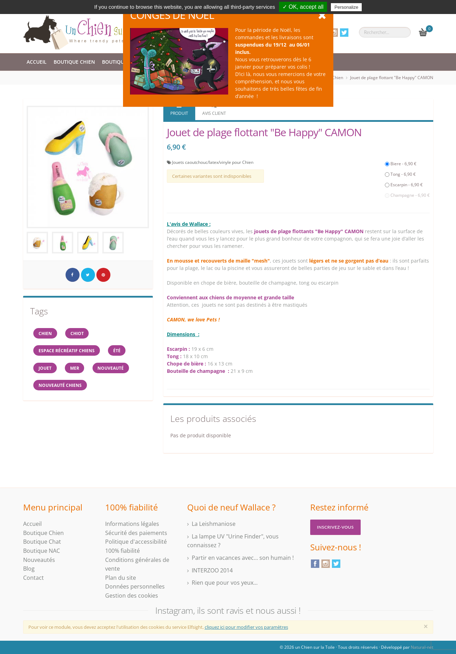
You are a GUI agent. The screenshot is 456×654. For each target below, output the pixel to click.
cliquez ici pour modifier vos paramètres (246, 627)
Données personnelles (135, 586)
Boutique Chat (121, 61)
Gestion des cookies (131, 595)
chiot (77, 333)
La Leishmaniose (214, 524)
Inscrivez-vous (335, 527)
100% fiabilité (122, 551)
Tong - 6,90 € (400, 174)
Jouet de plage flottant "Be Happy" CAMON (391, 78)
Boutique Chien (74, 61)
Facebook (315, 563)
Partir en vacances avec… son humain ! (243, 558)
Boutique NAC (41, 551)
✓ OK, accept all (303, 7)
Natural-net (422, 647)
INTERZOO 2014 (212, 570)
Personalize (346, 7)
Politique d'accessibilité (136, 541)
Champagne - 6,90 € (407, 195)
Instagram (333, 32)
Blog (29, 568)
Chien (45, 333)
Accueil (37, 61)
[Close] (426, 626)
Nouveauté (112, 368)
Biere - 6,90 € (400, 164)
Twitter (344, 32)
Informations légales (132, 524)
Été (117, 351)
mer (75, 368)
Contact (33, 578)
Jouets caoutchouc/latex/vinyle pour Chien (212, 162)
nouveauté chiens (60, 386)
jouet (45, 368)
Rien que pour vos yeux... (225, 582)
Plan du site (120, 578)
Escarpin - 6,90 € (404, 185)
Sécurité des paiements (136, 533)
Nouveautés (39, 560)
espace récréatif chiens (67, 351)
